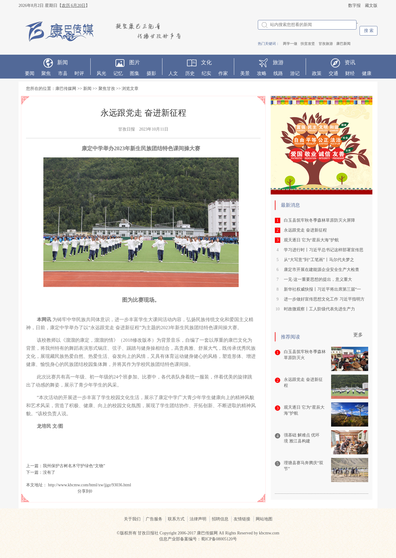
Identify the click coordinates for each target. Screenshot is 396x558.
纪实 (206, 73)
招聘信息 (220, 519)
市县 (63, 73)
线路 (278, 73)
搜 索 (369, 30)
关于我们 (132, 519)
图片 (134, 62)
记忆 (118, 73)
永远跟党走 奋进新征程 (305, 230)
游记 (295, 73)
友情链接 (242, 519)
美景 (245, 73)
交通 (333, 73)
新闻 (62, 62)
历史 (190, 73)
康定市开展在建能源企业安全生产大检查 (321, 269)
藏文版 (371, 5)
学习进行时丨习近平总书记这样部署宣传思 (323, 250)
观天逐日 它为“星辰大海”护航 (311, 240)
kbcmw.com (269, 533)
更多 (358, 334)
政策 (317, 73)
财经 (350, 73)
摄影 (151, 73)
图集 (134, 73)
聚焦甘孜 (106, 88)
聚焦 (46, 73)
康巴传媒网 (65, 88)
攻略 (261, 73)
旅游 (278, 62)
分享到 (83, 491)
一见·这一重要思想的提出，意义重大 (318, 279)
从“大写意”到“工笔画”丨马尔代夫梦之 (319, 259)
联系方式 (176, 519)
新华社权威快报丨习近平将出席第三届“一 (322, 289)
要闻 (29, 73)
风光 (101, 73)
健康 (366, 73)
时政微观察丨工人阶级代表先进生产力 (319, 309)
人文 (173, 73)
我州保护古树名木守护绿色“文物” (74, 466)
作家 (223, 73)
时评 (79, 73)
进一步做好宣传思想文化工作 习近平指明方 (324, 299)
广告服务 (154, 519)
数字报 (354, 5)
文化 (206, 62)
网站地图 (264, 519)
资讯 (350, 62)
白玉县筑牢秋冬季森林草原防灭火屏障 (319, 220)
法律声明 (198, 519)
